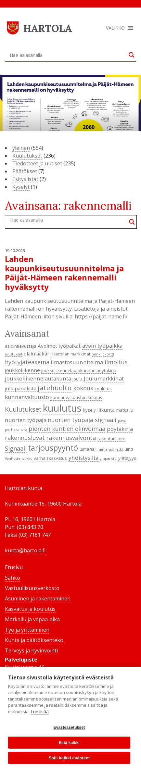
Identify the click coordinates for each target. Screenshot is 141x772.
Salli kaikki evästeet (69, 757)
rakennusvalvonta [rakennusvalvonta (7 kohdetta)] (71, 438)
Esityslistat (25, 179)
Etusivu (14, 567)
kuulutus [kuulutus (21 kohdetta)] (62, 408)
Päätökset (24, 171)
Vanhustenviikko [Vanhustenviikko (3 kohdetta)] (18, 458)
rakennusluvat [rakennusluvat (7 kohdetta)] (25, 438)
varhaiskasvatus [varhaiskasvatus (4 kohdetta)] (50, 458)
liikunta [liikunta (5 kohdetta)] (106, 409)
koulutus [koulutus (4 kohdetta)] (103, 389)
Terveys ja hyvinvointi (31, 650)
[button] (115, 27)
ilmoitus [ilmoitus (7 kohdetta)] (116, 362)
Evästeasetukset (69, 727)
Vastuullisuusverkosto (32, 588)
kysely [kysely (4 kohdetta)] (89, 410)
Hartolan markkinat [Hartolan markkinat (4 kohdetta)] (71, 354)
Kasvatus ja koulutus (30, 608)
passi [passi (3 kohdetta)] (122, 420)
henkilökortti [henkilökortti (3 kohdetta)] (103, 354)
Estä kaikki (69, 742)
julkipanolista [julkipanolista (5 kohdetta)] (20, 388)
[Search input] (67, 54)
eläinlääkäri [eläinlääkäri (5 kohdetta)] (37, 353)
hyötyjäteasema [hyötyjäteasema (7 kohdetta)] (27, 362)
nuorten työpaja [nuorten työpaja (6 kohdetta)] (25, 420)
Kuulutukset (27, 155)
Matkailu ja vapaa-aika (32, 619)
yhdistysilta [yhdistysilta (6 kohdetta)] (83, 457)
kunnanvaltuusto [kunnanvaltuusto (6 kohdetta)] (27, 397)
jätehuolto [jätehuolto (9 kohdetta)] (54, 387)
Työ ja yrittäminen (27, 629)
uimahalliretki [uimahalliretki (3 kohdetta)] (111, 449)
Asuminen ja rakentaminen (37, 598)
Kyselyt (21, 186)
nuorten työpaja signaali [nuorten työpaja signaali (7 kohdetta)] (82, 420)
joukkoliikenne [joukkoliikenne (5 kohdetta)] (22, 370)
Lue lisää (40, 711)
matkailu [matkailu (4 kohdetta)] (124, 410)
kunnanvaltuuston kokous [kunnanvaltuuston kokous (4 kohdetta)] (76, 397)
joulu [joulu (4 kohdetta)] (77, 379)
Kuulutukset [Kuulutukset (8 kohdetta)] (23, 409)
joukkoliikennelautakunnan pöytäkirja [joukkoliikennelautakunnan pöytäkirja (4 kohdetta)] (78, 370)
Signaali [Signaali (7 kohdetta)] (16, 448)
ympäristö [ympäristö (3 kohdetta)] (108, 458)
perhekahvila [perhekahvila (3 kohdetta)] (16, 429)
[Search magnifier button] (131, 54)
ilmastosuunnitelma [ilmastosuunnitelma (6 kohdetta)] (77, 362)
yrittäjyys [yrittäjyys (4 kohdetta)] (127, 458)
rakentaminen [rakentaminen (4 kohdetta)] (111, 438)
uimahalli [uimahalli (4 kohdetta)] (88, 449)
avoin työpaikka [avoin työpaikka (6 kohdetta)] (102, 345)
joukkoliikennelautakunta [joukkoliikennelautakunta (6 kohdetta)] (38, 378)
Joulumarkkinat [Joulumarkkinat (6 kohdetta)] (104, 378)
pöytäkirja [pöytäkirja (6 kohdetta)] (120, 428)
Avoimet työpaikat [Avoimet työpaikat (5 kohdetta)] (59, 345)
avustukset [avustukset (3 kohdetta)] (13, 354)
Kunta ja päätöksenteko (34, 640)
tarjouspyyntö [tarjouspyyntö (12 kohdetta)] (53, 448)
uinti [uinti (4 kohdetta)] (128, 449)
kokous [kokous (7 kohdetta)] (83, 388)
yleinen (21, 147)
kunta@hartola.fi (25, 550)
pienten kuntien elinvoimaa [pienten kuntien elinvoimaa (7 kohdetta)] (67, 428)
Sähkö (12, 577)
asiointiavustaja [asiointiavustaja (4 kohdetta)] (20, 346)
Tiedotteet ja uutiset (37, 163)
